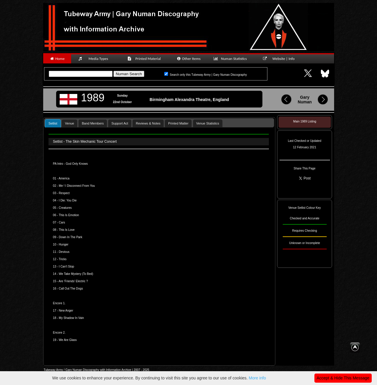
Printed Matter (178, 123)
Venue (69, 123)
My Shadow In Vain (71, 318)
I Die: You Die (68, 200)
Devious (64, 251)
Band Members (93, 123)
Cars (62, 222)
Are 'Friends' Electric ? (73, 281)
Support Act (119, 123)
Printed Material (145, 58)
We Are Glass (68, 340)
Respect (64, 193)
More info (257, 378)
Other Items (188, 58)
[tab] (53, 123)
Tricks (62, 259)
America (64, 178)
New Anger (66, 310)
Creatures (65, 207)
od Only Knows (78, 163)
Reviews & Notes (148, 123)
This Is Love (67, 229)
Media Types (96, 58)
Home (57, 58)
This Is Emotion (69, 215)
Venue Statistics (207, 123)
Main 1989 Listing (304, 121)
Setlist (52, 123)
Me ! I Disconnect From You (77, 185)
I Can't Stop (66, 266)
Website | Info (280, 58)
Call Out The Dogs (71, 288)
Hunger (63, 244)
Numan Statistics (231, 58)
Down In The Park (70, 237)
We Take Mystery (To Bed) (76, 273)
